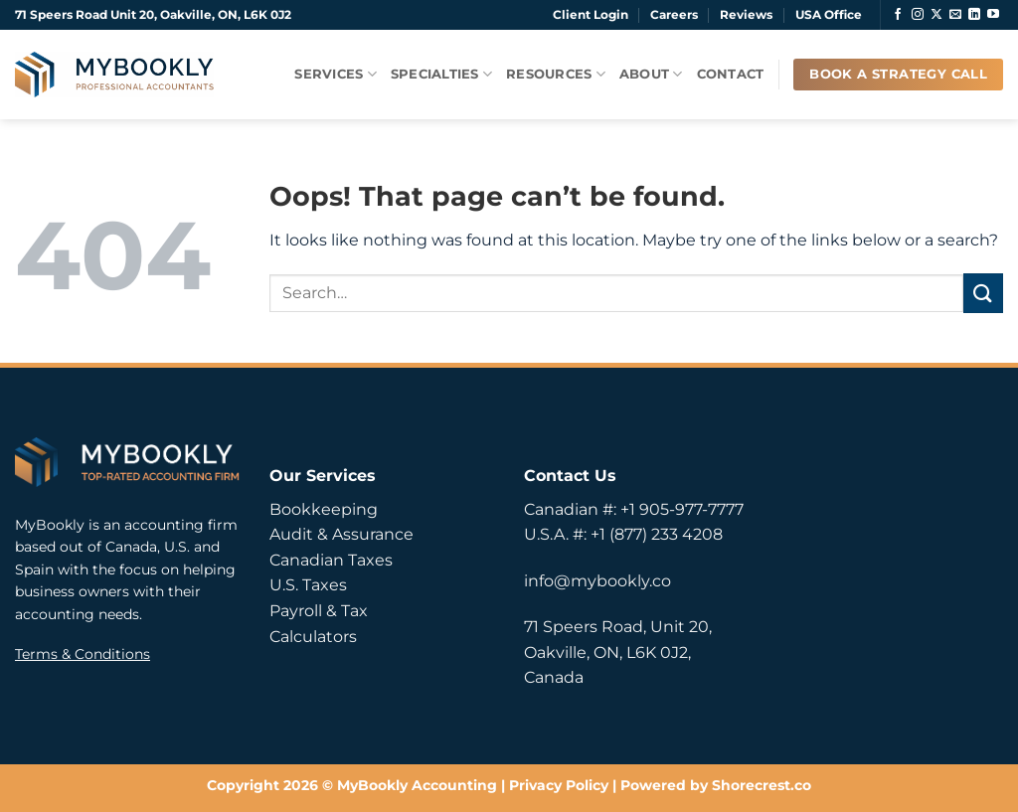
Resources (555, 74)
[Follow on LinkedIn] (974, 15)
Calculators (313, 636)
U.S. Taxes (308, 584)
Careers (674, 14)
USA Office (828, 14)
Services (335, 74)
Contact (730, 74)
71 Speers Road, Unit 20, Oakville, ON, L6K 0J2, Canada (618, 652)
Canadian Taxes (331, 560)
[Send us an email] (955, 15)
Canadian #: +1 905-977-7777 (634, 509)
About (651, 74)
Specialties (441, 74)
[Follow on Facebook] (898, 15)
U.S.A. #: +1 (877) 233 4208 (623, 534)
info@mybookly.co (597, 580)
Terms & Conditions (82, 654)
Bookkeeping (323, 509)
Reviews (746, 14)
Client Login (590, 14)
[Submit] (983, 292)
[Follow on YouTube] (993, 15)
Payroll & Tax (318, 610)
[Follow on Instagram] (918, 15)
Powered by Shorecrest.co (715, 785)
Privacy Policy (558, 785)
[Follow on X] (936, 15)
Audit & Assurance (341, 534)
